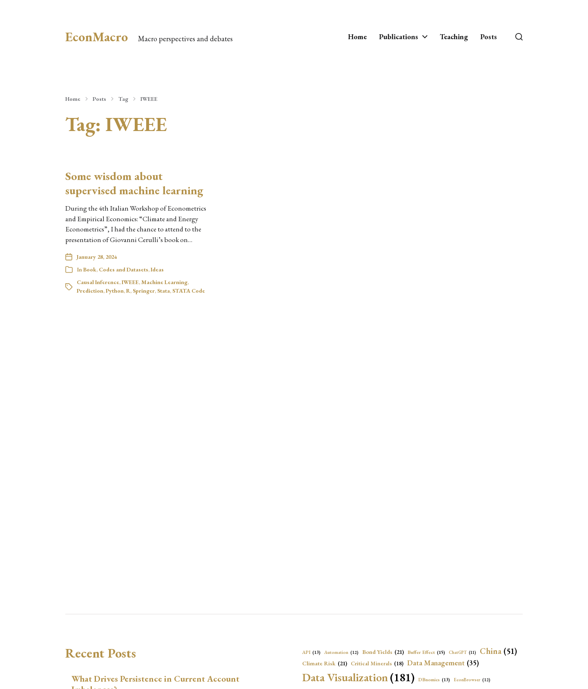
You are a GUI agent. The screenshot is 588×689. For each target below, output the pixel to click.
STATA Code (188, 290)
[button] (519, 36)
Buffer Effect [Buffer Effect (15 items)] (426, 652)
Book (89, 269)
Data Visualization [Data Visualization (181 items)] (358, 677)
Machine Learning (164, 282)
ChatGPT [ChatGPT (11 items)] (462, 652)
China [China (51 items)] (498, 651)
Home (357, 36)
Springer (144, 290)
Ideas (157, 269)
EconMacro (96, 36)
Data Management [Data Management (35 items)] (443, 663)
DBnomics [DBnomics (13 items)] (434, 679)
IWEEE (149, 99)
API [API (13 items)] (311, 652)
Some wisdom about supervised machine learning (134, 183)
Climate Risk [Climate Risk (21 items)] (324, 663)
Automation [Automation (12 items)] (341, 652)
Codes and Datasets (123, 269)
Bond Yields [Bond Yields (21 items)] (383, 651)
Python (115, 290)
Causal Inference (98, 282)
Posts (488, 36)
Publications (398, 36)
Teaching (454, 36)
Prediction (90, 290)
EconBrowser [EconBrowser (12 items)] (472, 679)
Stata (163, 290)
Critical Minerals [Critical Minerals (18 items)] (377, 663)
